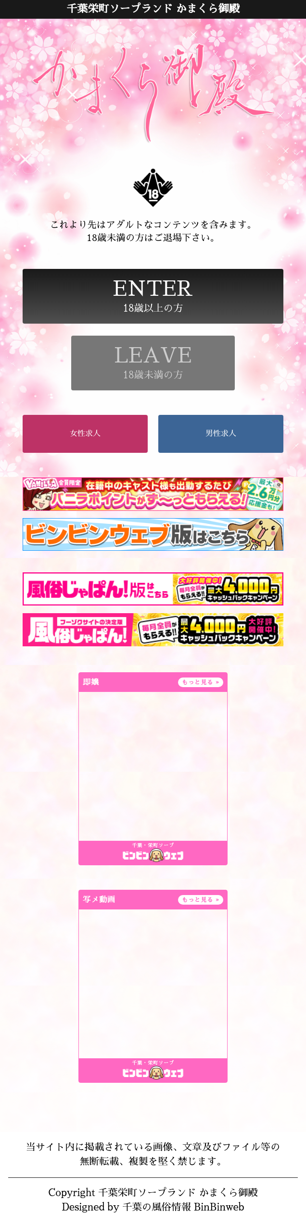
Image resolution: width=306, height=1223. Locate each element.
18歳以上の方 (153, 296)
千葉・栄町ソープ (153, 845)
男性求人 (220, 433)
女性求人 (85, 433)
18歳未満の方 (152, 363)
